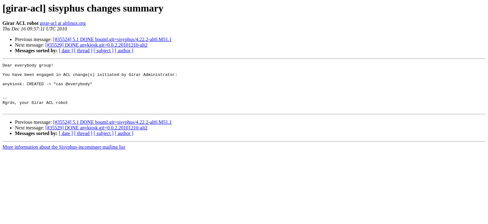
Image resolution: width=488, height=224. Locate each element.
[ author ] (124, 50)
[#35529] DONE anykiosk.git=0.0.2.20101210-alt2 (96, 45)
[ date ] (66, 50)
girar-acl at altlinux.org (63, 23)
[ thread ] (83, 50)
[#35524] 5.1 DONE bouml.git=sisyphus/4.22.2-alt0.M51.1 (112, 39)
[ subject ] (104, 50)
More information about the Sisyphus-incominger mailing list (63, 156)
